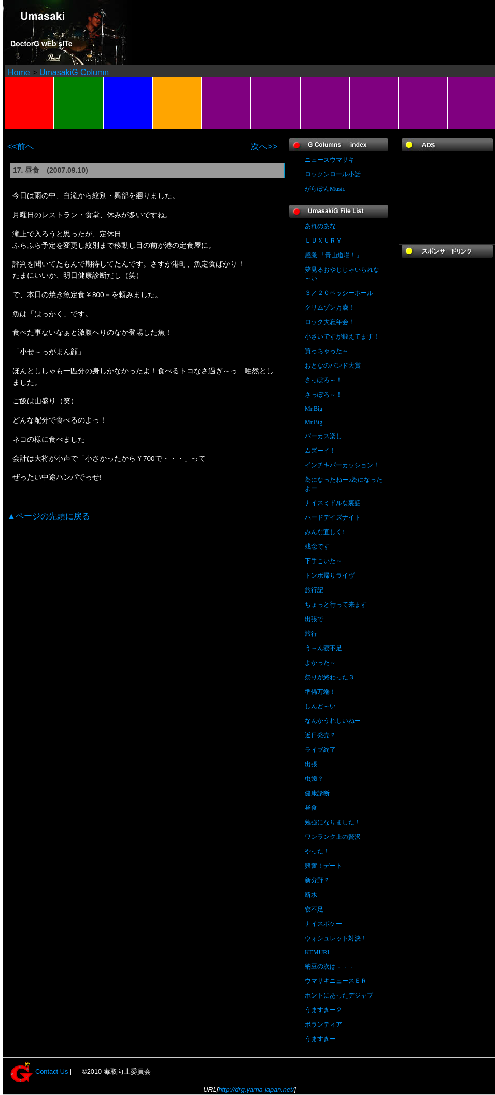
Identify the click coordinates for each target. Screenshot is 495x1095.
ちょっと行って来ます (336, 604)
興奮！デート (323, 865)
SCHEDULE (128, 103)
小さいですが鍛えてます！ (342, 336)
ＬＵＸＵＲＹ (323, 240)
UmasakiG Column (74, 72)
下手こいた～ (323, 561)
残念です (317, 546)
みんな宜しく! (324, 532)
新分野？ (317, 880)
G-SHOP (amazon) (325, 103)
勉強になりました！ (333, 822)
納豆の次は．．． (330, 966)
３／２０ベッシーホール (339, 293)
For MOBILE (423, 103)
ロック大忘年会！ (330, 322)
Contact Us (51, 1071)
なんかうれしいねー (333, 720)
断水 (311, 895)
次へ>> (264, 146)
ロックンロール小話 (333, 174)
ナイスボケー (323, 924)
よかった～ (320, 662)
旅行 (311, 633)
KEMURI (317, 952)
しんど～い (320, 706)
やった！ (317, 851)
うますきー (320, 1039)
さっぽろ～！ (323, 380)
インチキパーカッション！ (342, 465)
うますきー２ (323, 1010)
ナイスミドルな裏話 (333, 503)
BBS (177, 103)
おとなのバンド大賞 (333, 365)
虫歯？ (314, 778)
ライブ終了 (320, 749)
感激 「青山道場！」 (333, 255)
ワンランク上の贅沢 (333, 836)
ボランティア (323, 1024)
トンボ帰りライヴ (330, 575)
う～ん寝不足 (323, 648)
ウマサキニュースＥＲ (336, 981)
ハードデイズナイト (333, 517)
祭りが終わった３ (330, 677)
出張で (314, 619)
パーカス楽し (323, 436)
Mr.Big (313, 408)
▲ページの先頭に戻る (48, 516)
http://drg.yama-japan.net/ (256, 1089)
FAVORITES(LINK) (374, 103)
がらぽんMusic (325, 188)
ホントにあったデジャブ (339, 995)
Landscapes (29, 103)
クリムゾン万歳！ (330, 307)
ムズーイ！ (320, 450)
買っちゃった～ (326, 351)
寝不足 (314, 909)
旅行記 (314, 590)
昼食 (311, 807)
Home (19, 72)
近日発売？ (320, 735)
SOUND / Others (226, 103)
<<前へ (20, 146)
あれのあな (320, 226)
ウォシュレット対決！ (336, 938)
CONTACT (276, 103)
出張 (311, 764)
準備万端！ (320, 691)
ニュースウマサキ (330, 159)
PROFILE (79, 103)
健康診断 (317, 793)
